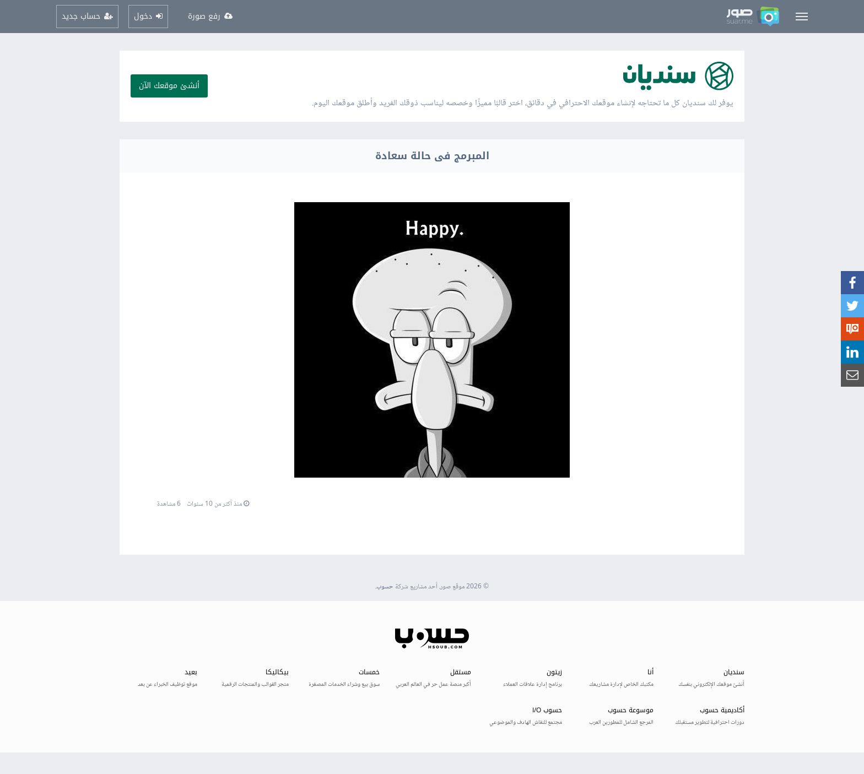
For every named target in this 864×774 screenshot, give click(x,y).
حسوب (384, 587)
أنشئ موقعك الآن (169, 85)
